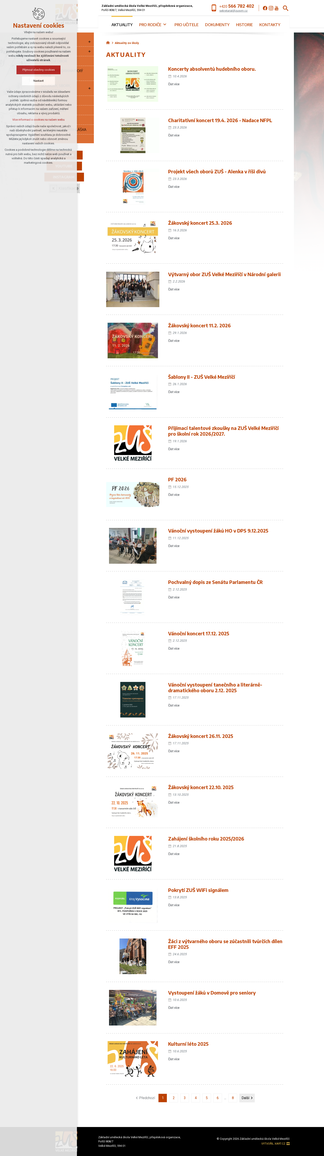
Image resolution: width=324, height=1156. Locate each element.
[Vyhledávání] (285, 8)
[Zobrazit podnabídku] (89, 42)
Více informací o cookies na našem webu (38, 119)
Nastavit (38, 80)
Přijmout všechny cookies (38, 69)
